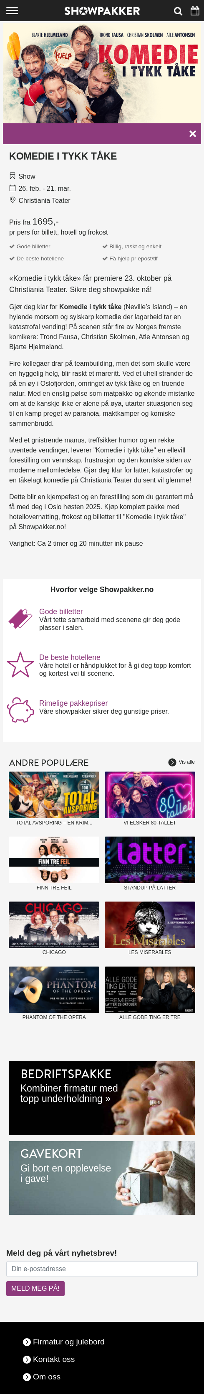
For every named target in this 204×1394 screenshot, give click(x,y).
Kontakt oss (54, 1359)
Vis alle (181, 762)
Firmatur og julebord (69, 1341)
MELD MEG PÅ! (35, 1288)
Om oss (46, 1376)
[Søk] (178, 10)
